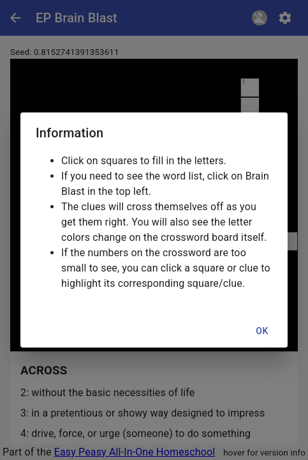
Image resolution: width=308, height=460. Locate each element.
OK (262, 331)
